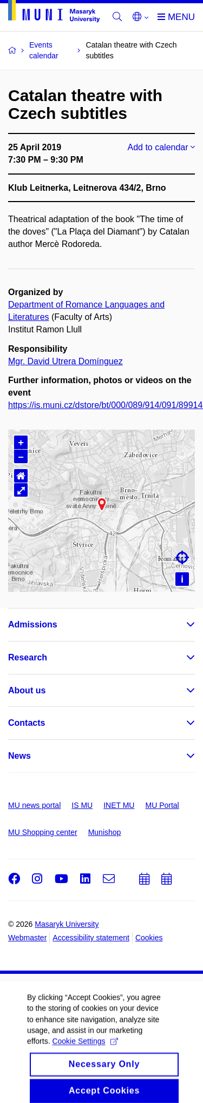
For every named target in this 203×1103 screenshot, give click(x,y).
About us (26, 690)
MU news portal (34, 805)
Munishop (104, 832)
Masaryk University (67, 924)
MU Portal (162, 805)
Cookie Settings (84, 1053)
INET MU (118, 805)
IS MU (82, 805)
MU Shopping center (42, 832)
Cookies (149, 937)
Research (27, 657)
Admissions (32, 624)
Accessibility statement (91, 937)
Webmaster (27, 937)
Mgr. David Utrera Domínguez (65, 361)
